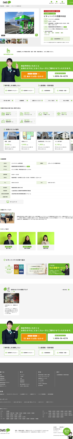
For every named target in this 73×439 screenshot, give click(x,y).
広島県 (7, 416)
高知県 (62, 416)
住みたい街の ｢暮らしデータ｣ (30, 402)
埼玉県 (20, 413)
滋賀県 (62, 415)
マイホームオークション (43, 376)
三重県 (20, 415)
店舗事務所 (2, 376)
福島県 (70, 411)
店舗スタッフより (36, 100)
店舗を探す (2, 394)
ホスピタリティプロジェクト (12, 394)
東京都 (7, 413)
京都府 (58, 415)
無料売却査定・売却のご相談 (44, 374)
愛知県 (7, 415)
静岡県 (11, 415)
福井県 (70, 413)
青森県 (50, 411)
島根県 (20, 416)
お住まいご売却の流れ (42, 383)
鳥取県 (15, 416)
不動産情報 (2, 6)
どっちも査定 (41, 380)
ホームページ (12, 202)
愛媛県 (54, 416)
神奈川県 (12, 413)
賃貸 (1, 374)
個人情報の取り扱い (57, 428)
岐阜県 (15, 415)
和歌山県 (70, 415)
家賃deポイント (3, 386)
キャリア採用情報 (42, 394)
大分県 (20, 418)
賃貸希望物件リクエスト (5, 382)
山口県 (24, 416)
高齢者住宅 (2, 380)
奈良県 (66, 415)
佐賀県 (11, 418)
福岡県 (7, 418)
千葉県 (16, 413)
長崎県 (15, 418)
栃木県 (28, 413)
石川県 (62, 413)
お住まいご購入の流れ (24, 386)
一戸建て (22, 376)
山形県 (66, 411)
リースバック (40, 381)
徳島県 (58, 416)
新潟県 (58, 413)
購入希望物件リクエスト (25, 384)
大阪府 (50, 415)
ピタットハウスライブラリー (5, 402)
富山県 (66, 413)
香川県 (50, 416)
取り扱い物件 (7, 100)
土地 (21, 378)
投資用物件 (22, 380)
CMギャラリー (41, 402)
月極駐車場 (2, 378)
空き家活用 (40, 385)
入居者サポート (33, 394)
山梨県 (50, 413)
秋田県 (58, 411)
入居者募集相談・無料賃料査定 (63, 374)
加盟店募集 (62, 427)
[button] (72, 141)
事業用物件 (22, 381)
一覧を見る (64, 289)
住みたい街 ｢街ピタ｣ (18, 402)
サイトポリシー (56, 430)
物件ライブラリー (50, 402)
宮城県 (62, 411)
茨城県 (33, 413)
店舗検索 (8, 6)
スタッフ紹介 (51, 100)
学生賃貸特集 (2, 384)
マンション (22, 374)
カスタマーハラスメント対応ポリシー (60, 432)
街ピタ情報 (66, 100)
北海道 (7, 411)
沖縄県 (37, 418)
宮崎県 (28, 418)
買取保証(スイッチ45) (42, 378)
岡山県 (11, 416)
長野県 (54, 413)
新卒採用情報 (50, 394)
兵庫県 (54, 415)
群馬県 (24, 413)
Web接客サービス (24, 394)
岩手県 (54, 411)
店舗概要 (22, 100)
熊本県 (24, 418)
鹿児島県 (32, 418)
